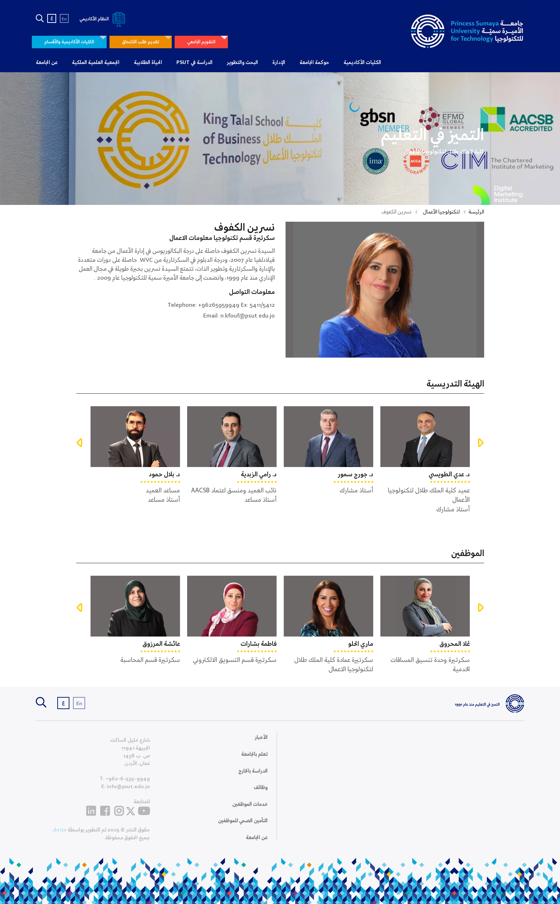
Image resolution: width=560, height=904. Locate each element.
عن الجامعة (47, 63)
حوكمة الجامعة (314, 63)
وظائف (261, 792)
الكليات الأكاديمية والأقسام (69, 42)
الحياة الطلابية (148, 63)
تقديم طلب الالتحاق (140, 42)
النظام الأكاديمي (103, 19)
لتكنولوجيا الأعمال (441, 212)
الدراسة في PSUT (194, 63)
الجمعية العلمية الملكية (96, 63)
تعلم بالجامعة (254, 759)
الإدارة (278, 63)
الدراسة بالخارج (253, 775)
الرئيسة (476, 212)
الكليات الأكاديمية (362, 63)
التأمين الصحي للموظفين (243, 825)
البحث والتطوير (242, 63)
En (64, 19)
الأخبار (261, 742)
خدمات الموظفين (250, 808)
